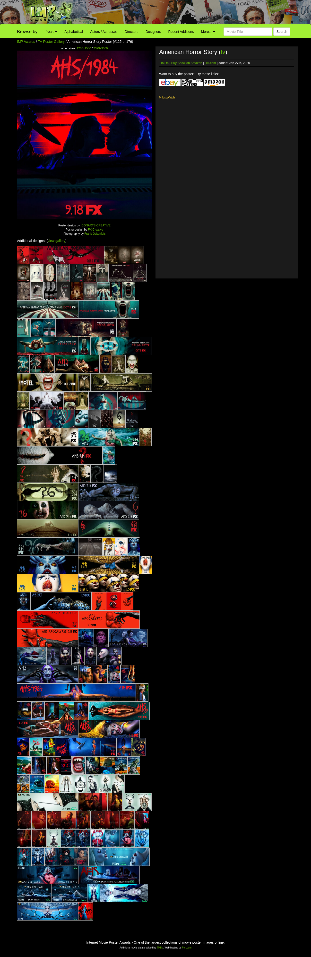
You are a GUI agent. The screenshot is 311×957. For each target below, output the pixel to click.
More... (208, 32)
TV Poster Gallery (51, 42)
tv (223, 52)
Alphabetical (73, 32)
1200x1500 (84, 48)
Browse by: (28, 31)
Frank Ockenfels (95, 233)
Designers (153, 32)
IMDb (165, 63)
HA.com (210, 63)
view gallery (56, 241)
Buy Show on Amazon (186, 63)
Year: (51, 32)
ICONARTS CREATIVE (96, 225)
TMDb (160, 947)
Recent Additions (181, 32)
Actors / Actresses (103, 32)
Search (281, 32)
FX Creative (95, 229)
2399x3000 (101, 48)
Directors (131, 32)
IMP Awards (26, 42)
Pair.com (186, 947)
